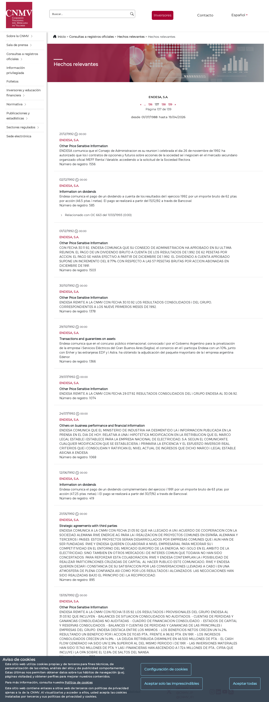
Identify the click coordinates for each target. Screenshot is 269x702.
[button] (24, 36)
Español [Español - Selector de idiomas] (238, 15)
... (145, 104)
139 (170, 104)
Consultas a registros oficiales (91, 37)
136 (150, 104)
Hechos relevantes (131, 37)
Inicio (62, 37)
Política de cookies (78, 682)
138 (164, 104)
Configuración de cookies (166, 669)
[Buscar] (132, 14)
